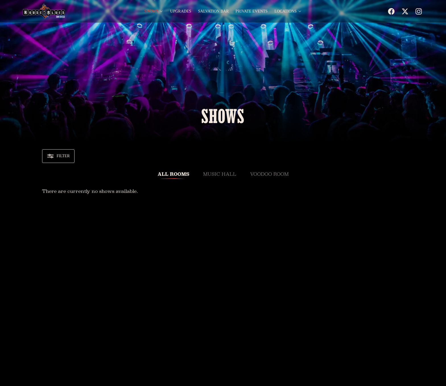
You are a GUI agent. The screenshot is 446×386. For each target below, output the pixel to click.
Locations (285, 11)
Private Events (252, 11)
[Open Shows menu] (161, 11)
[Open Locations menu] (300, 11)
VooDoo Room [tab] (269, 174)
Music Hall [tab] (219, 174)
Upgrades (180, 11)
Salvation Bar (213, 11)
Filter (58, 156)
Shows (151, 11)
